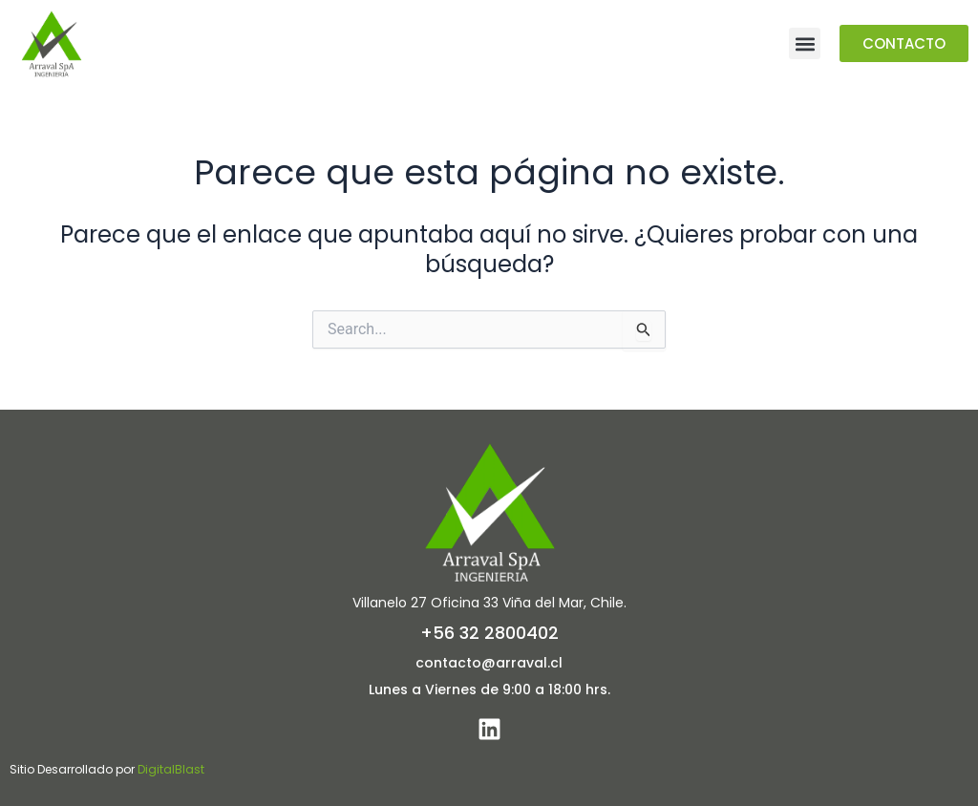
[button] (804, 43)
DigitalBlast (171, 769)
